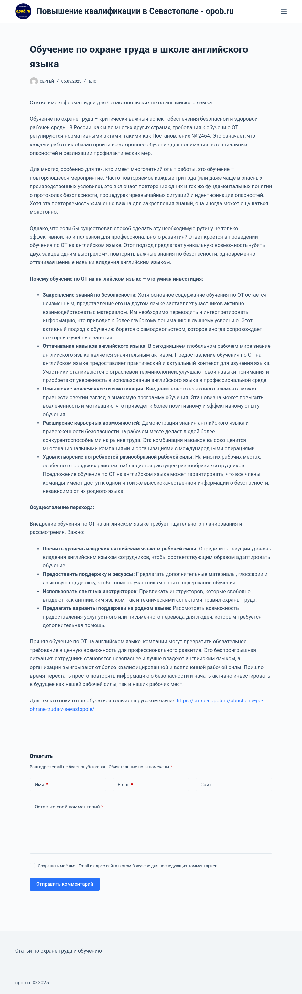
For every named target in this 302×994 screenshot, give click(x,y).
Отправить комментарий (64, 884)
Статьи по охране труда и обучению (58, 951)
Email (125, 785)
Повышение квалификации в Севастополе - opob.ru (135, 11)
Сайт (205, 784)
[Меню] (284, 11)
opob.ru (23, 983)
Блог (94, 81)
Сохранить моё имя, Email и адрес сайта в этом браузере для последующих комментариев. (128, 865)
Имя (41, 785)
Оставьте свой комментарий (69, 807)
